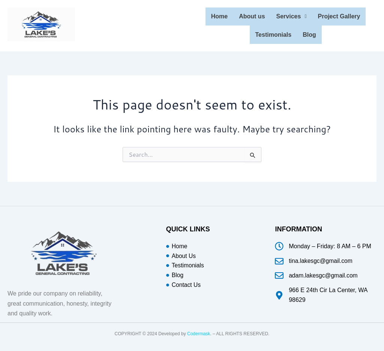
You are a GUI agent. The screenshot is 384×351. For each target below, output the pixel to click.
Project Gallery (339, 16)
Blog (309, 33)
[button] (291, 16)
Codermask (198, 331)
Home (219, 16)
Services (291, 16)
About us (252, 16)
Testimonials (273, 33)
